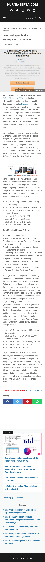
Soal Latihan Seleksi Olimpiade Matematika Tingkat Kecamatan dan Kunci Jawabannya (20, 469)
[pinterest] (28, 401)
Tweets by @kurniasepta (13, 497)
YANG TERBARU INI (34, 390)
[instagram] (22, 10)
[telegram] (33, 10)
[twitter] (16, 10)
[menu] (5, 18)
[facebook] (11, 10)
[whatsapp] (37, 401)
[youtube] (28, 10)
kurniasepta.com (22, 5)
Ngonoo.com (26, 104)
